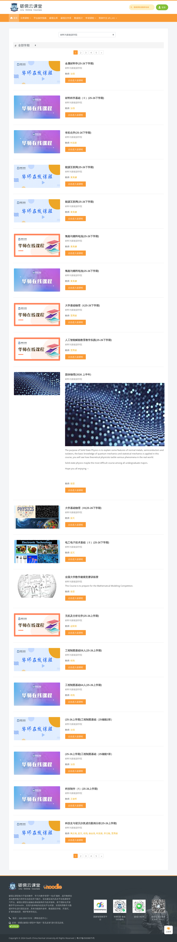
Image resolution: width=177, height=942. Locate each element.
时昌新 (73, 142)
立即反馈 (14, 926)
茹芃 (72, 518)
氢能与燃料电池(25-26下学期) (82, 236)
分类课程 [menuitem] (24, 17)
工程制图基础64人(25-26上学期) (83, 685)
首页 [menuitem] (15, 17)
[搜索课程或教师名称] (142, 7)
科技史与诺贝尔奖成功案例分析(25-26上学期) (91, 823)
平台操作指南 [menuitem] (40, 17)
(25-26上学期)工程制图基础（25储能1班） (89, 754)
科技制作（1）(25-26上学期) (81, 788)
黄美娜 (73, 177)
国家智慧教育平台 (100, 918)
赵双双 (73, 626)
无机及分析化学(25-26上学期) (82, 615)
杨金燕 (92, 833)
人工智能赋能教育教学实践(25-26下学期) (88, 340)
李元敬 (107, 833)
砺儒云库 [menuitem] (53, 17)
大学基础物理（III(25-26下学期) (83, 508)
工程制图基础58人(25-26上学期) (83, 650)
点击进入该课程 (75, 80)
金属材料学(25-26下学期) (79, 63)
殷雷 (72, 483)
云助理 (168, 930)
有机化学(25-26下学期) (78, 132)
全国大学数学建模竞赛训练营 (81, 577)
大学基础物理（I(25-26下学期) (82, 305)
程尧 (72, 660)
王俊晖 (73, 798)
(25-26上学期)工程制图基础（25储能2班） (89, 719)
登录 (162, 7)
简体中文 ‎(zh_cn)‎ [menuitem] (106, 17)
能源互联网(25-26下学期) (79, 167)
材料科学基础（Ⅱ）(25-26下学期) (84, 98)
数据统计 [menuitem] (78, 17)
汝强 (72, 73)
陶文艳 (73, 833)
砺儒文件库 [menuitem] (66, 17)
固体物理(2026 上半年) (78, 374)
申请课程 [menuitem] (90, 17)
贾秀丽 (73, 315)
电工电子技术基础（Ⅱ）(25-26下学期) (87, 542)
